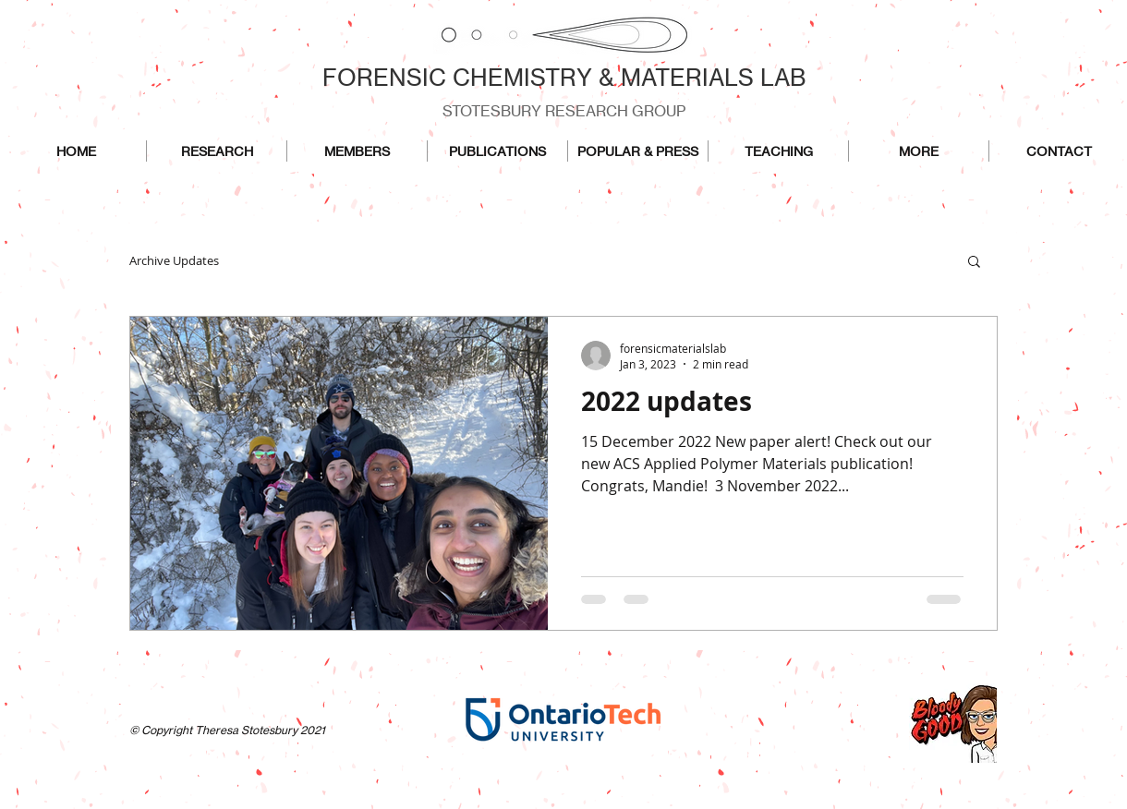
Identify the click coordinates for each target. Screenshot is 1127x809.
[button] (974, 262)
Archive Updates (174, 260)
